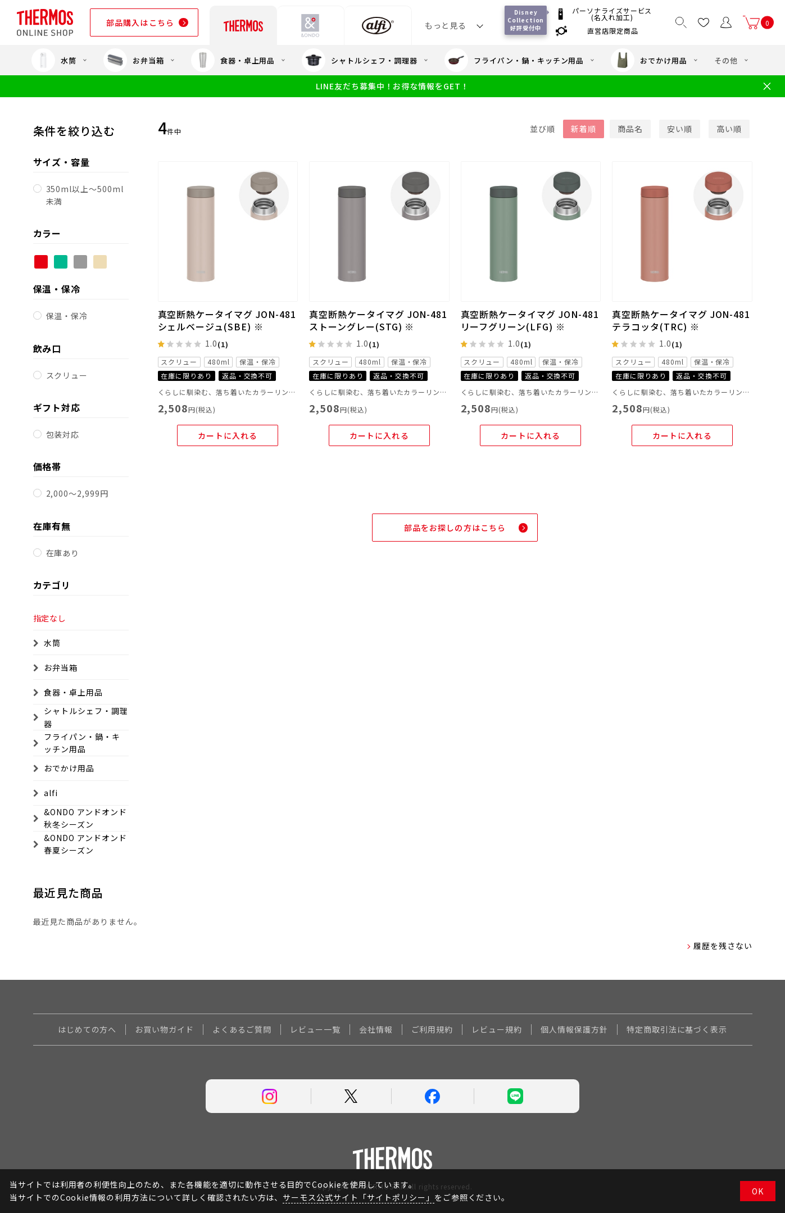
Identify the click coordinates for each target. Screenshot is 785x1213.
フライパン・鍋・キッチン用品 (514, 60)
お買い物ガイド (164, 1029)
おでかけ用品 (649, 60)
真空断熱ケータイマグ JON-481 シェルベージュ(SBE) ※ (227, 320)
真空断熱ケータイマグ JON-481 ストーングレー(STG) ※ (378, 320)
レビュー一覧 (315, 1029)
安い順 (679, 128)
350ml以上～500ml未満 (85, 195)
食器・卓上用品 (233, 60)
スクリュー (67, 375)
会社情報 (376, 1029)
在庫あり (63, 552)
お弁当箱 (133, 60)
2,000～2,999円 (77, 493)
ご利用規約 (432, 1029)
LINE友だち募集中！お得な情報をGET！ (392, 86)
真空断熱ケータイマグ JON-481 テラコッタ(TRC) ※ (681, 320)
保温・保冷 (67, 315)
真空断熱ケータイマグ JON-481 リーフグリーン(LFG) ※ (530, 320)
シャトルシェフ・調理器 (360, 60)
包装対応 (63, 434)
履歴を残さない (722, 945)
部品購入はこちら (140, 22)
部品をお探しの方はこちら (455, 527)
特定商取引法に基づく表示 (677, 1029)
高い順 (729, 128)
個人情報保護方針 (574, 1029)
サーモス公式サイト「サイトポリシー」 (358, 1197)
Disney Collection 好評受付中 (525, 20)
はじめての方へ (87, 1029)
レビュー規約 (496, 1029)
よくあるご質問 (241, 1029)
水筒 (53, 60)
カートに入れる (227, 435)
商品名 (630, 128)
